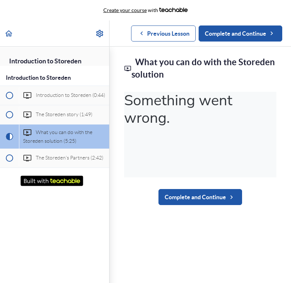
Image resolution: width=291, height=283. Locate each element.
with (145, 10)
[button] (9, 33)
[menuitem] (100, 33)
